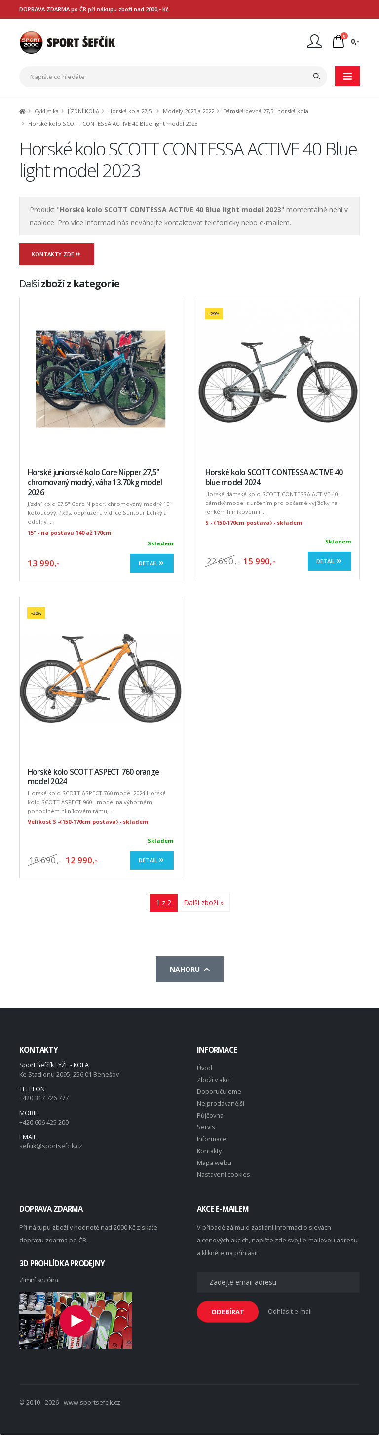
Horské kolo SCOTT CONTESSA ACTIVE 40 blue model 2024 (273, 477)
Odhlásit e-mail (290, 1311)
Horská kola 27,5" (131, 111)
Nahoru (190, 969)
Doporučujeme (219, 1091)
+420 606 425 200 (44, 1122)
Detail (152, 563)
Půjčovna (210, 1115)
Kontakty (209, 1151)
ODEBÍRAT (227, 1311)
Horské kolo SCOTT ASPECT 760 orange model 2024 (93, 777)
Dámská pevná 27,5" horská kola (265, 111)
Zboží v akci (213, 1080)
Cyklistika (47, 111)
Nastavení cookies (223, 1174)
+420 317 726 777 (44, 1098)
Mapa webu (214, 1163)
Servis (206, 1127)
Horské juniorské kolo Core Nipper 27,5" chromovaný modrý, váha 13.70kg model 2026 (95, 482)
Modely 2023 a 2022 (188, 111)
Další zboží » (204, 902)
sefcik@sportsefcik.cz (50, 1146)
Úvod (204, 1068)
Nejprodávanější (220, 1103)
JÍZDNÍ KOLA (83, 111)
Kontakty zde (57, 254)
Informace (212, 1139)
